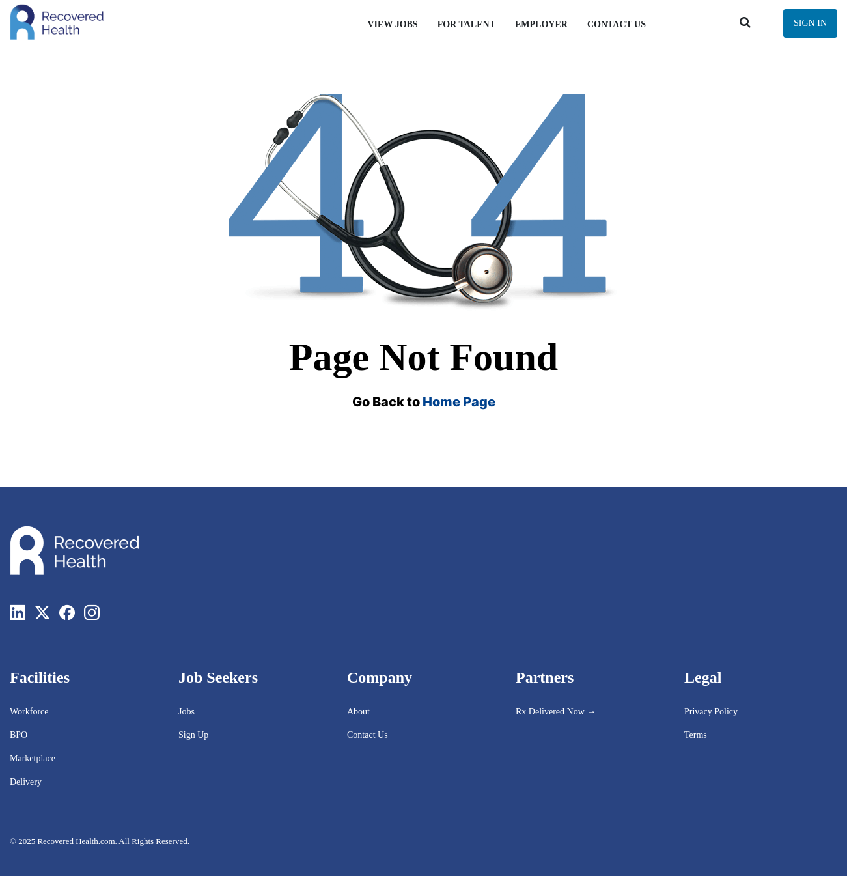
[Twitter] (42, 612)
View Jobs (392, 24)
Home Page (459, 402)
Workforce (29, 711)
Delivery (26, 782)
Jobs (186, 711)
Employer (541, 24)
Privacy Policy (711, 711)
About (358, 711)
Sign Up (193, 735)
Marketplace (32, 758)
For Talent (466, 24)
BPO (18, 735)
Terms (695, 735)
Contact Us (616, 24)
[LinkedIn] (17, 612)
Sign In (810, 23)
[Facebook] (67, 612)
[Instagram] (92, 612)
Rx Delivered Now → (557, 711)
